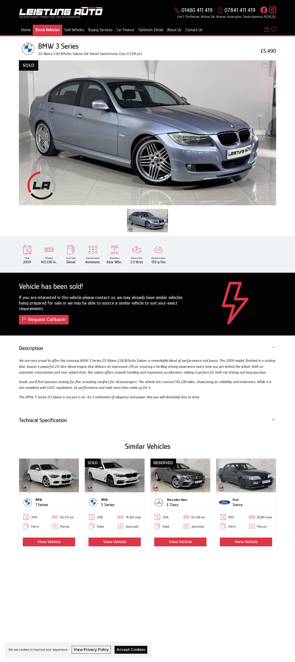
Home (26, 29)
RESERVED (163, 463)
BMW (46, 46)
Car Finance (125, 29)
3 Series (67, 46)
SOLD (28, 65)
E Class (172, 504)
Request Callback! (44, 319)
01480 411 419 (196, 10)
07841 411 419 (239, 10)
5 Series (108, 504)
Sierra (237, 504)
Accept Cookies (131, 649)
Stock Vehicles (47, 29)
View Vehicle (49, 542)
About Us (174, 29)
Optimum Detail (151, 29)
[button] (13, 504)
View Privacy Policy (91, 649)
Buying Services (100, 29)
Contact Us (194, 29)
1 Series (41, 504)
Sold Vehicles (74, 29)
